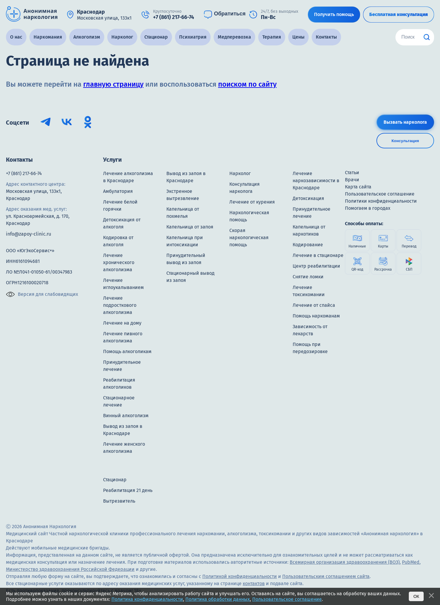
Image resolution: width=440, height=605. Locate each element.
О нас (16, 37)
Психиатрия (192, 37)
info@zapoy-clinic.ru (28, 234)
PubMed (411, 562)
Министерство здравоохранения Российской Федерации (70, 569)
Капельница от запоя (189, 227)
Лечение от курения (252, 202)
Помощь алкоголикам (127, 351)
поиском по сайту (247, 84)
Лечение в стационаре (318, 255)
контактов (254, 583)
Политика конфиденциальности (147, 599)
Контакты (326, 37)
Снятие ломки (308, 277)
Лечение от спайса (314, 305)
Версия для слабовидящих (42, 294)
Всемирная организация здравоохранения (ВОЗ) (345, 562)
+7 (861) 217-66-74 (24, 173)
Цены (298, 37)
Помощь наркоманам (316, 316)
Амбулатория (118, 191)
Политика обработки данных (217, 599)
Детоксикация (308, 198)
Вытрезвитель (119, 501)
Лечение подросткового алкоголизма (119, 305)
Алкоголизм (86, 37)
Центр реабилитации (316, 266)
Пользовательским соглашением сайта (326, 576)
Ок (416, 596)
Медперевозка (234, 37)
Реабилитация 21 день (127, 490)
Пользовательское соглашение (287, 599)
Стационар (156, 37)
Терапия (271, 37)
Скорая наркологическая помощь (249, 237)
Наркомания (48, 37)
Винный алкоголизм (126, 415)
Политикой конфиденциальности (239, 576)
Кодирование (308, 244)
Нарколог (122, 37)
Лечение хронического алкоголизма (118, 262)
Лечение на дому (122, 323)
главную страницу (113, 84)
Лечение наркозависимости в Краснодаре (316, 180)
